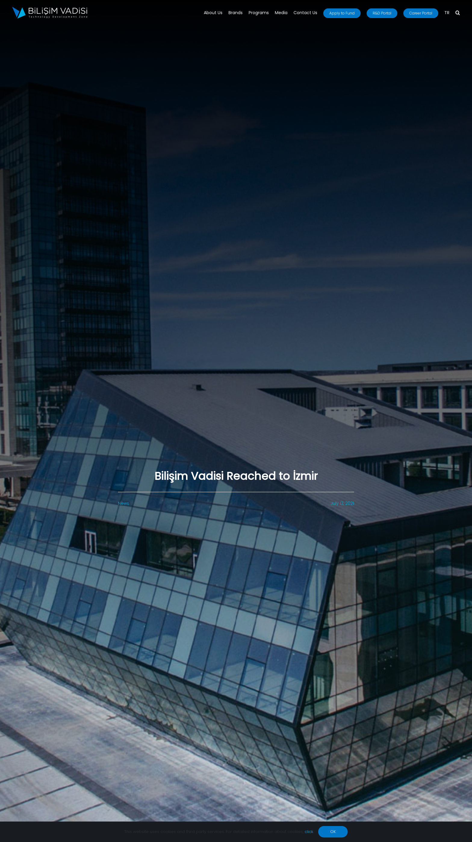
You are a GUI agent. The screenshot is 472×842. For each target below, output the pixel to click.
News (123, 503)
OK (333, 831)
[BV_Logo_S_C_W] (49, 9)
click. (309, 831)
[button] (457, 13)
